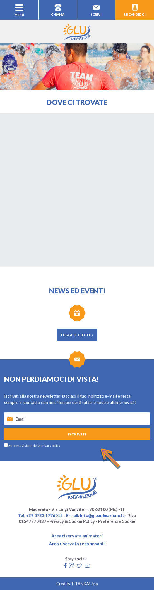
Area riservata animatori (77, 535)
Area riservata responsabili (77, 543)
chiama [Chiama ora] (57, 10)
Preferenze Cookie (116, 521)
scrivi (96, 10)
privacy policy (50, 445)
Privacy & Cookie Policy (72, 521)
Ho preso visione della (34, 445)
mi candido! (135, 10)
